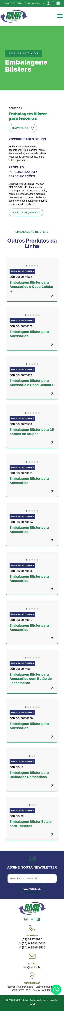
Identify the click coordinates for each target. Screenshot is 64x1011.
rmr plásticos (24, 53)
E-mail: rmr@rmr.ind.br (34, 3)
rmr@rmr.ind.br (32, 967)
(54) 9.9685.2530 (32, 947)
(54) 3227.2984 (32, 939)
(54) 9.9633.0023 (32, 943)
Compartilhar (23, 128)
